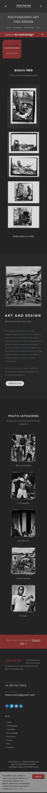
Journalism (11, 729)
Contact (10, 747)
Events (10, 740)
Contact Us (14, 383)
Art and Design (29, 27)
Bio (8, 744)
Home (8, 27)
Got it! (38, 777)
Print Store (11, 736)
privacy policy (17, 789)
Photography (17, 27)
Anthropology (12, 733)
